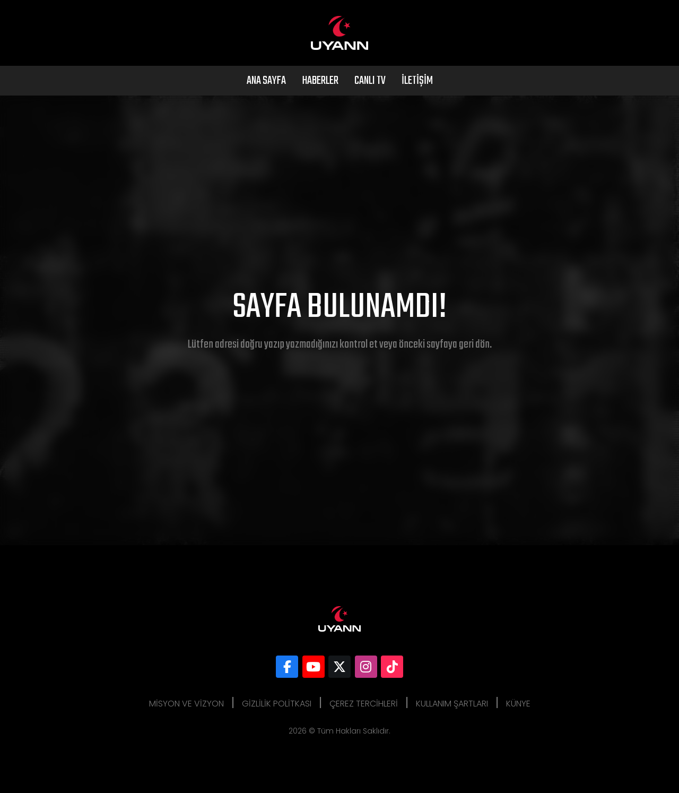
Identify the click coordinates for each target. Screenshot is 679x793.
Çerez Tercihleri (363, 703)
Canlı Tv (370, 81)
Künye (518, 703)
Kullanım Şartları (452, 703)
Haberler (320, 81)
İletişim (417, 81)
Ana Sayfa (266, 81)
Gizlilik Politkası (276, 703)
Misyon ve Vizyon (186, 703)
